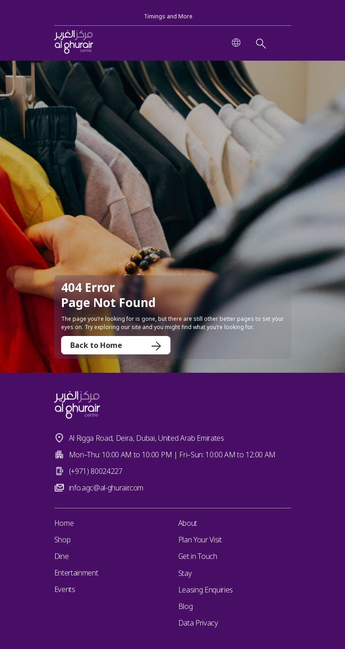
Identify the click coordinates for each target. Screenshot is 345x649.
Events (64, 589)
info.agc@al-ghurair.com (106, 488)
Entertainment (76, 573)
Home (64, 523)
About (187, 523)
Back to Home (115, 345)
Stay (185, 573)
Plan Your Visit (200, 540)
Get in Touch (197, 556)
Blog (185, 606)
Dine (61, 556)
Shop (62, 540)
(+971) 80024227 (96, 471)
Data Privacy (198, 623)
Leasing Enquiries (205, 590)
